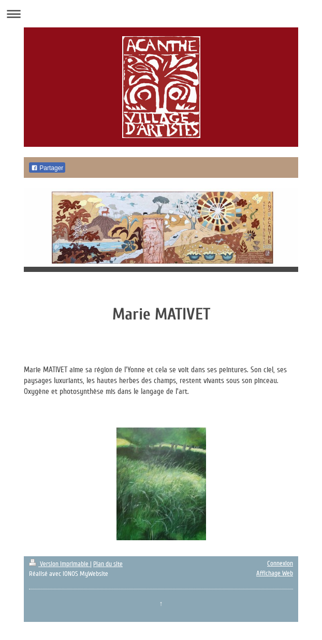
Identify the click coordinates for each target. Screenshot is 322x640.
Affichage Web (274, 573)
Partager (47, 168)
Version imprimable (59, 564)
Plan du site (108, 564)
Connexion (280, 563)
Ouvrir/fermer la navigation (161, 14)
